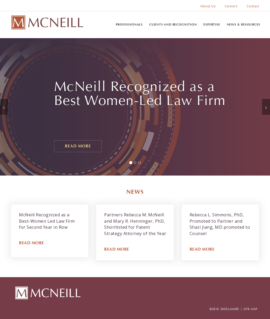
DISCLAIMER (230, 309)
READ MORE (31, 242)
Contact (253, 6)
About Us (207, 6)
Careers (231, 6)
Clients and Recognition (173, 24)
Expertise (211, 24)
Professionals (129, 24)
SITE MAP (250, 309)
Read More (78, 145)
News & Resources (243, 24)
